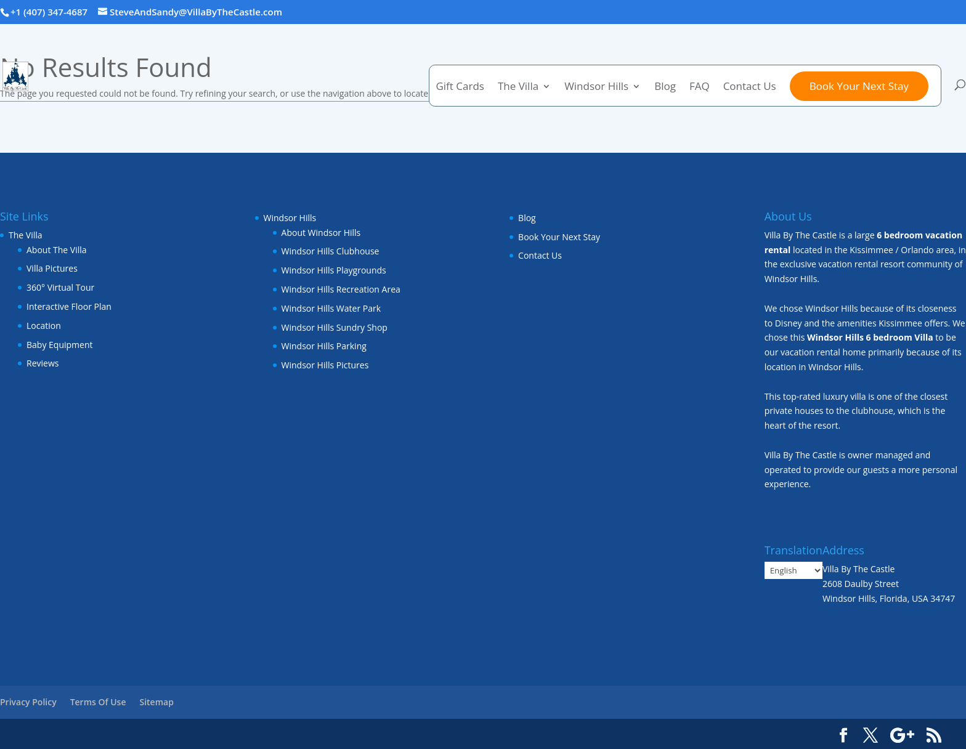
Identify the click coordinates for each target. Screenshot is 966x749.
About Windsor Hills (321, 232)
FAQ (699, 87)
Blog (665, 87)
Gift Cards (460, 87)
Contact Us (749, 87)
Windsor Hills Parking (324, 346)
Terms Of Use (98, 702)
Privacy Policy (28, 702)
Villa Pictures (52, 268)
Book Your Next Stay (859, 86)
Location (43, 325)
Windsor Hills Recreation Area (341, 289)
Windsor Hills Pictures (325, 365)
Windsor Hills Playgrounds (334, 270)
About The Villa (56, 250)
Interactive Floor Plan (69, 306)
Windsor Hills (596, 87)
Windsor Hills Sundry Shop (335, 327)
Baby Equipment (59, 344)
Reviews (42, 363)
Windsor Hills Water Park (331, 308)
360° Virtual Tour (60, 287)
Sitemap (156, 702)
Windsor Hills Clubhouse (331, 251)
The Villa (518, 87)
